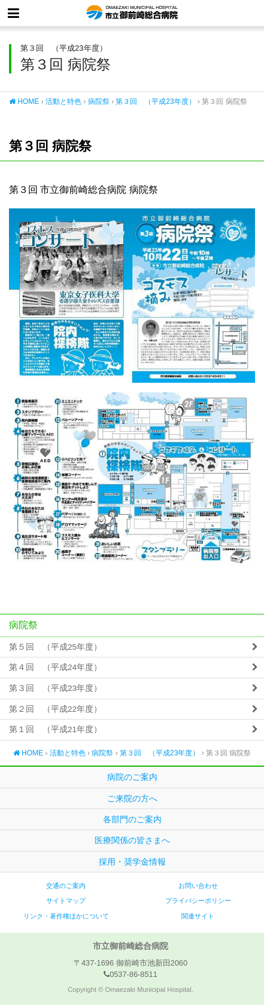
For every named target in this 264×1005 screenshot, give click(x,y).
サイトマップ (66, 900)
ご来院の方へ (132, 798)
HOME (24, 101)
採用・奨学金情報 (132, 861)
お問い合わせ (198, 885)
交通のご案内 (66, 885)
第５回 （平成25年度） (55, 647)
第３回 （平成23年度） (155, 101)
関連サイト (197, 916)
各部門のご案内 (132, 819)
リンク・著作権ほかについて (66, 916)
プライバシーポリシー (198, 900)
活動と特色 (63, 101)
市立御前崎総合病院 (132, 13)
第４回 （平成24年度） (55, 667)
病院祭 (99, 101)
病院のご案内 (132, 777)
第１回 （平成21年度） (55, 729)
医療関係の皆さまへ (132, 840)
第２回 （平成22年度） (55, 709)
